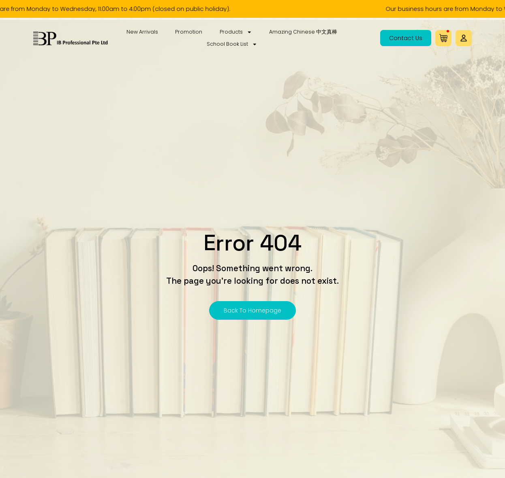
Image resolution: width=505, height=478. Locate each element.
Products (236, 32)
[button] (464, 38)
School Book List (232, 44)
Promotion (188, 31)
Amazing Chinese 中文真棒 (303, 31)
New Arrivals (142, 31)
